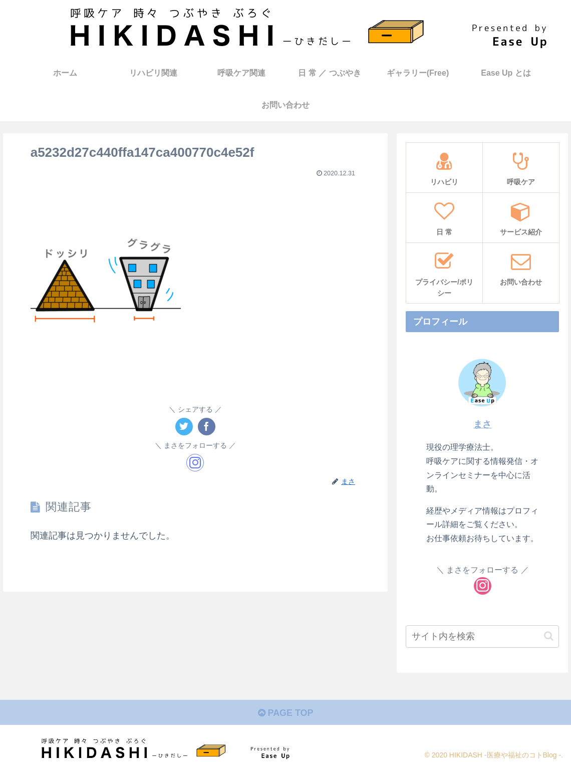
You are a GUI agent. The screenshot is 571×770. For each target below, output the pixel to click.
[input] (482, 636)
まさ (482, 424)
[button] (548, 636)
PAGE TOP (285, 713)
